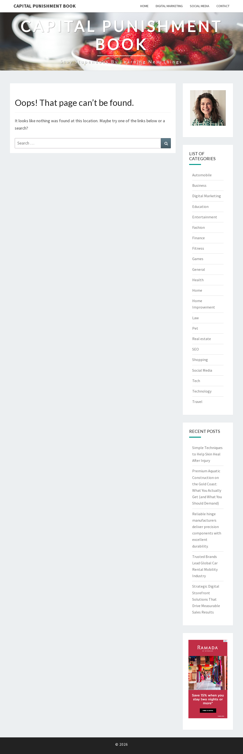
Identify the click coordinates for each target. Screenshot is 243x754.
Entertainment (204, 217)
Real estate (201, 338)
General (198, 269)
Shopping (200, 359)
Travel (197, 401)
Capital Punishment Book (45, 6)
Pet (195, 328)
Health (198, 279)
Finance (198, 237)
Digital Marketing (169, 6)
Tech (196, 380)
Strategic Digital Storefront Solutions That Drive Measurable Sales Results (206, 599)
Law (195, 317)
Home (144, 6)
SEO (195, 349)
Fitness (198, 248)
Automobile (202, 175)
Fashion (198, 227)
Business (199, 185)
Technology (201, 391)
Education (200, 206)
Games (197, 258)
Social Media (199, 6)
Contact (222, 6)
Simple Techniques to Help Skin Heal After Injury (207, 454)
